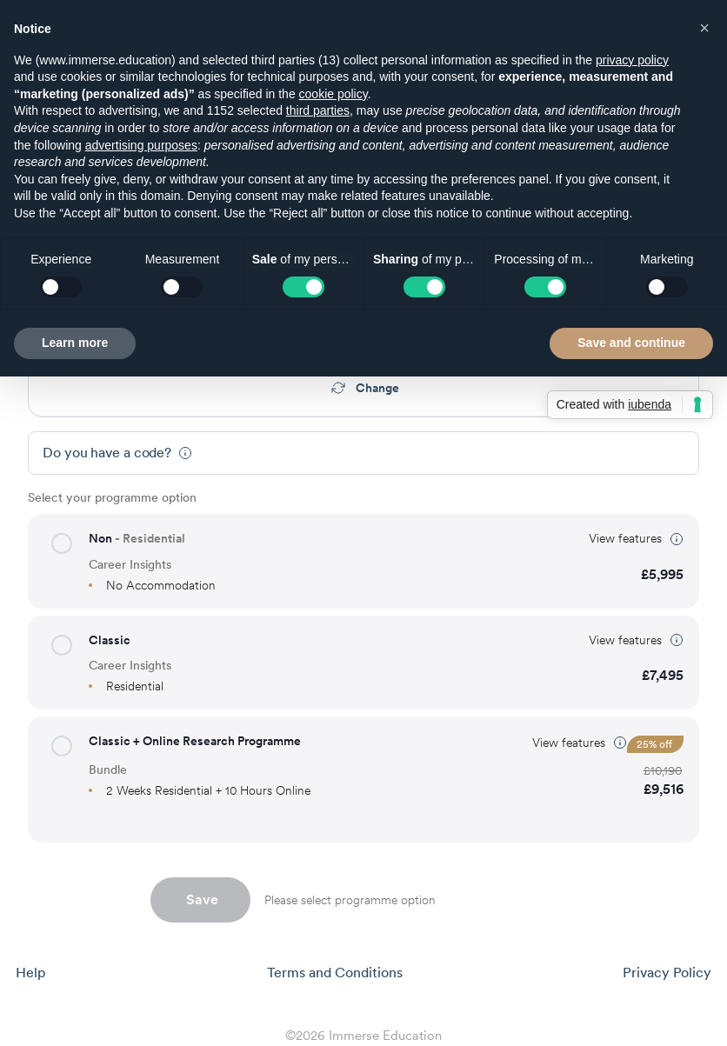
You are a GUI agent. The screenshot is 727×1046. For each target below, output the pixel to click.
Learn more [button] (75, 343)
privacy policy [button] (632, 60)
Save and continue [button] (631, 343)
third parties (318, 110)
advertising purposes (141, 145)
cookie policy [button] (333, 94)
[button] (61, 543)
